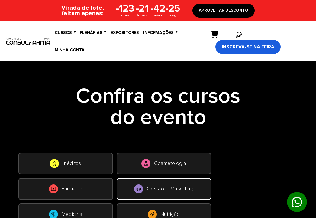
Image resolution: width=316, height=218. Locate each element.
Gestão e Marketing (163, 188)
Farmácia (65, 188)
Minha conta (70, 50)
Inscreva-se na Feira (248, 47)
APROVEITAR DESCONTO (223, 10)
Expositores (125, 33)
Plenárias (93, 32)
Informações (160, 32)
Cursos (65, 32)
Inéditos (65, 163)
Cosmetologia (163, 163)
